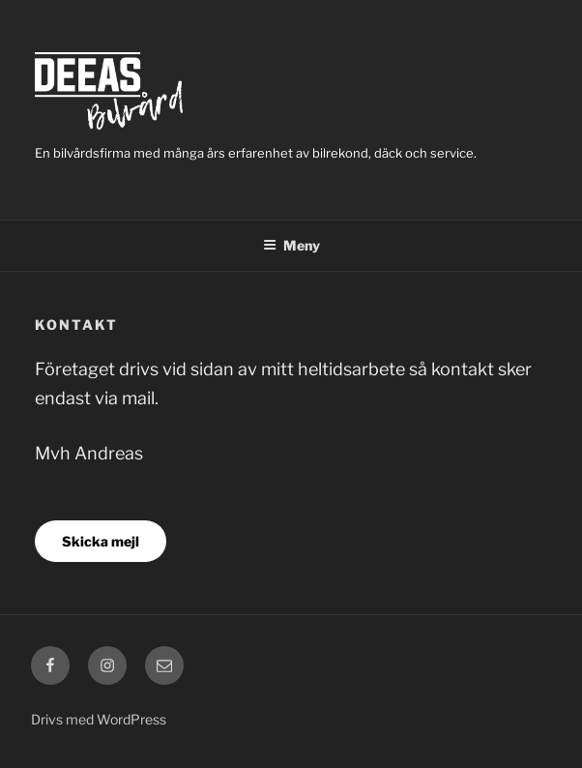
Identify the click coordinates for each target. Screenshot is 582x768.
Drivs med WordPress (98, 719)
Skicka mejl (100, 541)
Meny (291, 245)
